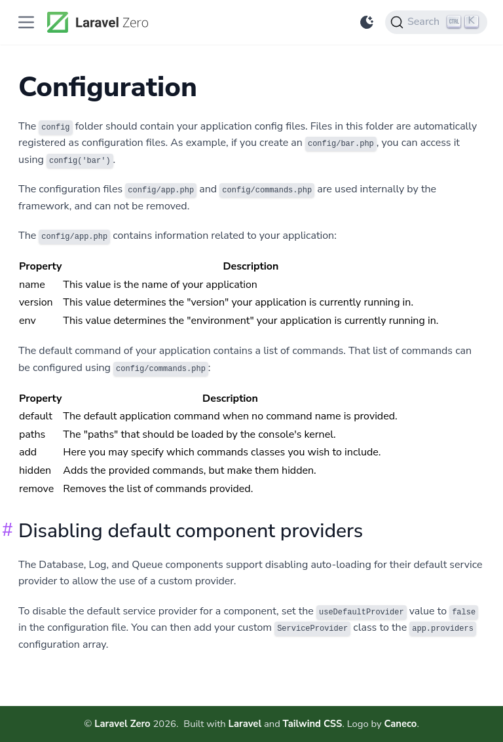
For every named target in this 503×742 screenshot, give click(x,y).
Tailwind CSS (313, 723)
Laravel (245, 723)
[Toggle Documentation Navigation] (26, 22)
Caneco (400, 723)
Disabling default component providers (190, 531)
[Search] (436, 22)
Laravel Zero (122, 723)
